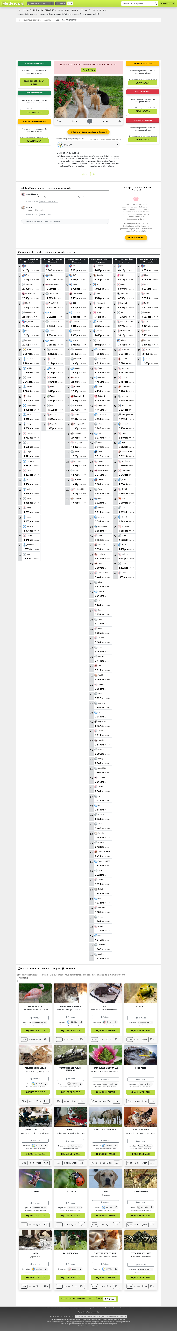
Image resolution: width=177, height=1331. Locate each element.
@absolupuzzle (88, 1316)
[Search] (139, 3)
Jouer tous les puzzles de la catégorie (88, 1299)
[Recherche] (155, 3)
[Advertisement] (89, 41)
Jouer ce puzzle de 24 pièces (34, 82)
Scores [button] (60, 3)
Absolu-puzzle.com (84, 1326)
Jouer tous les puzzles (39, 3)
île (94, 174)
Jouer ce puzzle (35, 1030)
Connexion (167, 3)
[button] (70, 3)
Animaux (48, 20)
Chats (84, 174)
